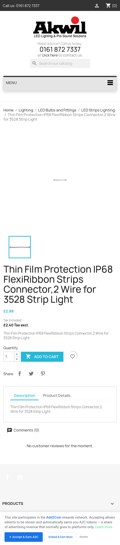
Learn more (103, 527)
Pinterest (42, 373)
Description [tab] (24, 395)
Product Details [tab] (56, 395)
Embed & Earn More (60, 537)
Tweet (31, 373)
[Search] (60, 63)
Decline (84, 536)
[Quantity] (8, 357)
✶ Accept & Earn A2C (23, 537)
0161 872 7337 (27, 5)
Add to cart (42, 357)
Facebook (7, 477)
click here (50, 55)
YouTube (20, 477)
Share (19, 373)
